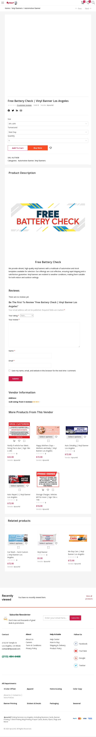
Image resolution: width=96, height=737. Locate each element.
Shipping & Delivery (58, 646)
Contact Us (17, 696)
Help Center (54, 640)
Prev (79, 8)
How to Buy (55, 643)
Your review (14, 319)
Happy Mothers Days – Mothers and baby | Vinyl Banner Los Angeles (47, 447)
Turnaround (12, 127)
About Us (29, 640)
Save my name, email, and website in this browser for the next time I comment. (44, 370)
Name (12, 351)
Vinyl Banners (17, 8)
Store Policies (9, 698)
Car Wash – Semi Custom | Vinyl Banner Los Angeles (17, 554)
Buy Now (39, 148)
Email (11, 361)
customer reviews (24, 105)
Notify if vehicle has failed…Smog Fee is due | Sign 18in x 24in (19, 447)
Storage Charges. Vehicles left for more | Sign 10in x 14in (47, 496)
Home (7, 8)
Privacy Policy (31, 649)
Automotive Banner (32, 8)
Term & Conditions (33, 646)
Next (88, 8)
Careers (29, 643)
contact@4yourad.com (11, 649)
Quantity (11, 136)
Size (9, 119)
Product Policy (56, 649)
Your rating (14, 315)
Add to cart (17, 148)
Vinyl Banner (43, 551)
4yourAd (50, 105)
